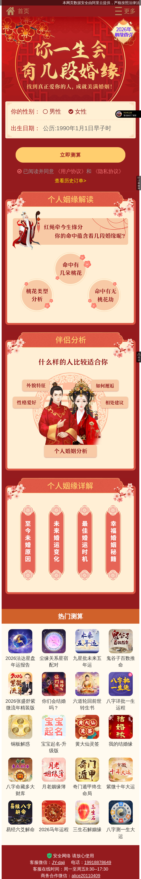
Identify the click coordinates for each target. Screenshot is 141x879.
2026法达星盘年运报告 (20, 648)
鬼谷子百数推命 (120, 648)
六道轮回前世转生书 (87, 691)
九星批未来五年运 (87, 648)
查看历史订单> (70, 180)
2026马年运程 (54, 816)
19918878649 (97, 862)
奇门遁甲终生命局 (87, 777)
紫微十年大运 (120, 773)
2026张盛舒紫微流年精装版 (20, 691)
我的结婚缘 (121, 731)
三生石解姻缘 (87, 816)
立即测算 (70, 154)
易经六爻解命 (20, 816)
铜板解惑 (20, 731)
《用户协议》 (70, 171)
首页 (17, 11)
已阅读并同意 (38, 171)
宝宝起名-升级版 (54, 734)
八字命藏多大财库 (20, 777)
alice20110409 (86, 875)
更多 (124, 11)
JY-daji (58, 862)
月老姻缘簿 (54, 773)
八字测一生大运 (120, 819)
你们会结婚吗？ (54, 691)
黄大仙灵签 (87, 731)
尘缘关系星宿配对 (53, 648)
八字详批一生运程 (120, 691)
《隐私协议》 (108, 171)
